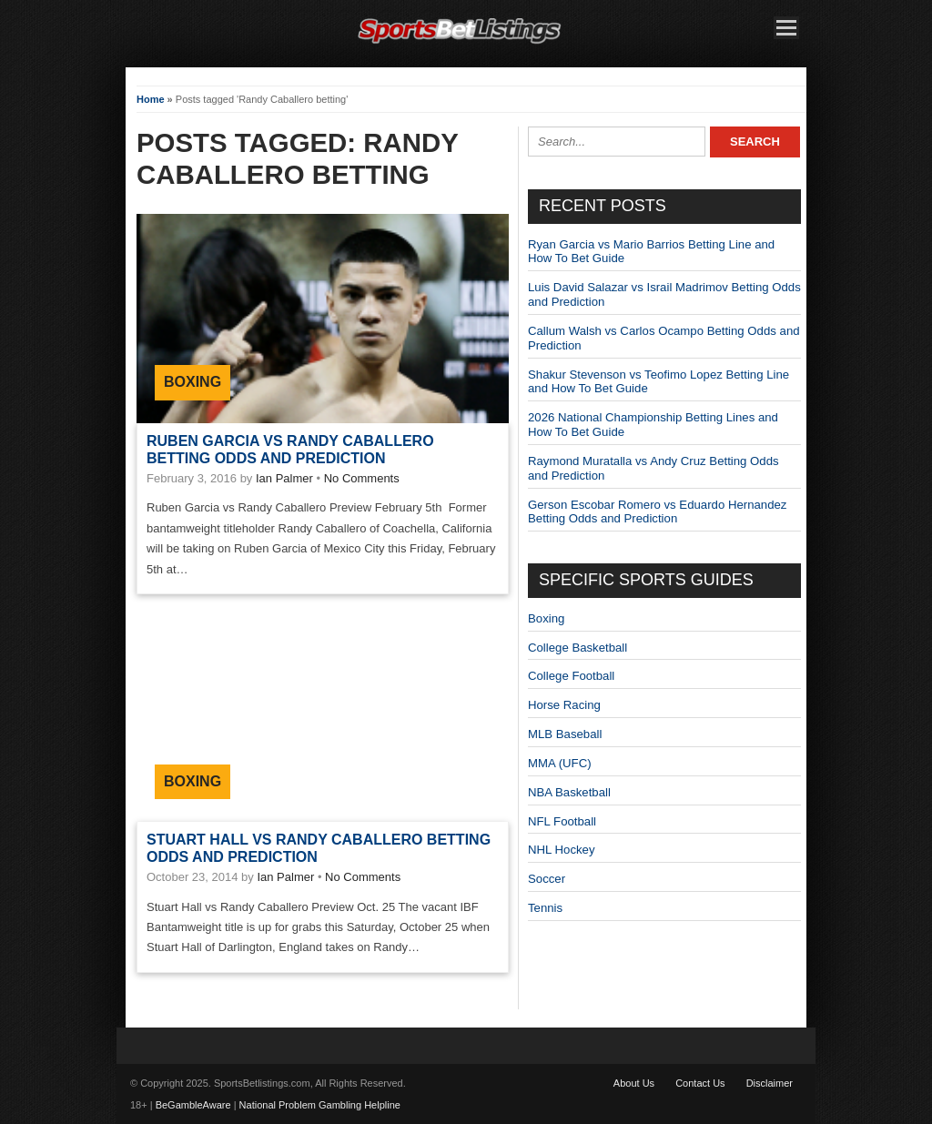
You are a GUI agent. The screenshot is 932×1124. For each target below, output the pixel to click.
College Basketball (577, 647)
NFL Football (562, 821)
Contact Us (699, 1083)
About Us (633, 1083)
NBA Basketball (569, 792)
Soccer (546, 879)
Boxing (192, 382)
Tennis (545, 908)
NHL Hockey (561, 849)
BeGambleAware (193, 1104)
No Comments (362, 478)
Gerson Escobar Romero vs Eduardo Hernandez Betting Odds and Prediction (657, 512)
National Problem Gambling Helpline (319, 1104)
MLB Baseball (565, 734)
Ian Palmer (284, 478)
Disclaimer (769, 1083)
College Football (571, 676)
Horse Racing (564, 705)
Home (151, 99)
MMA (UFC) (560, 763)
